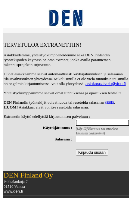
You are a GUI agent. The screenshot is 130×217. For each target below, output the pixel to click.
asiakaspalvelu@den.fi (105, 83)
